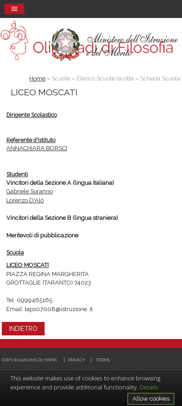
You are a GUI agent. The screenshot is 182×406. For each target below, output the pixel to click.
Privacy (77, 359)
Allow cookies (150, 398)
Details (149, 387)
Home (37, 78)
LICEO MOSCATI (27, 265)
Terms (103, 359)
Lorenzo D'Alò (25, 200)
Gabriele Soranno (29, 191)
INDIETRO (23, 328)
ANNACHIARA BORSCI (36, 148)
